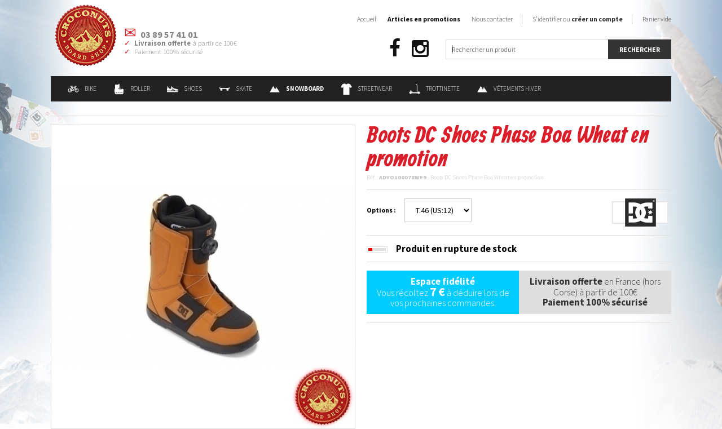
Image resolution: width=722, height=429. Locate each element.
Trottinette (434, 88)
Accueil (366, 19)
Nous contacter (492, 19)
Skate (235, 88)
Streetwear (366, 88)
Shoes (184, 88)
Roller (131, 88)
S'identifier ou (577, 19)
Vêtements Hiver (509, 88)
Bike (82, 88)
